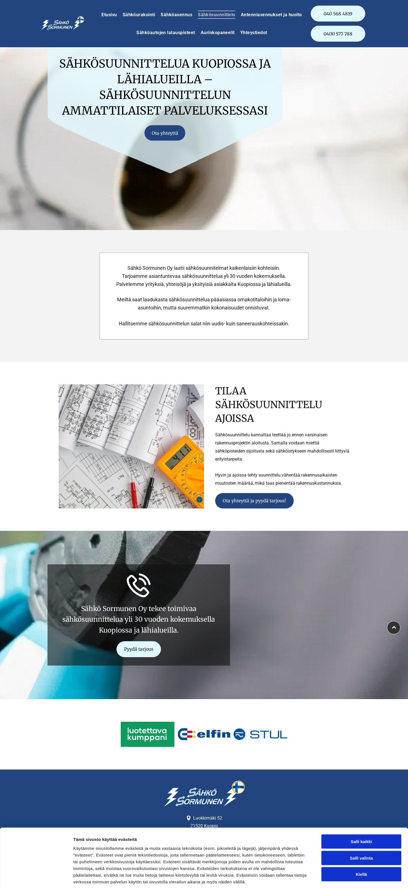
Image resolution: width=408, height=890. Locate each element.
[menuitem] (109, 15)
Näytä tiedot (299, 879)
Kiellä (361, 849)
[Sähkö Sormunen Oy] (147, 734)
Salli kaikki (361, 816)
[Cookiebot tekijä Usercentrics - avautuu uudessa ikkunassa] (36, 879)
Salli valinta (361, 832)
